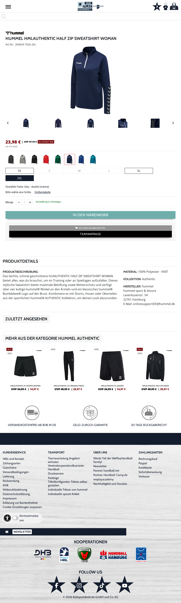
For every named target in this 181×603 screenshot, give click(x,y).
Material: (130, 271)
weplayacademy (103, 479)
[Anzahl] (24, 202)
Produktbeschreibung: (20, 271)
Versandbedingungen (16, 472)
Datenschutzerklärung (16, 494)
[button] (8, 6)
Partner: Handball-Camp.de (110, 475)
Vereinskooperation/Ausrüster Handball (66, 467)
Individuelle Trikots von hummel (67, 489)
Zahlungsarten (11, 463)
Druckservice (56, 473)
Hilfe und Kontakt (13, 459)
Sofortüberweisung (150, 472)
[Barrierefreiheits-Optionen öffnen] (7, 518)
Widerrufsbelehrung (15, 489)
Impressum (10, 498)
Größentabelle (43, 192)
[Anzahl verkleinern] (19, 202)
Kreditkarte (145, 467)
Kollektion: (132, 279)
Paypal (143, 463)
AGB (5, 485)
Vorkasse (144, 476)
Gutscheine (9, 467)
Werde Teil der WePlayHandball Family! (113, 460)
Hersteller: (132, 286)
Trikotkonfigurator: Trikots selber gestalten (67, 483)
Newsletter (100, 466)
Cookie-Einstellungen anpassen (22, 507)
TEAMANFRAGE (90, 234)
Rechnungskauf (148, 459)
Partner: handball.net (106, 470)
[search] (90, 16)
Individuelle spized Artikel (63, 494)
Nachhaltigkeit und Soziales (110, 483)
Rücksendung (11, 481)
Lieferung (8, 476)
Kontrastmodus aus (29, 518)
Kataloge (53, 478)
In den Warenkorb (90, 215)
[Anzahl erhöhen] (30, 202)
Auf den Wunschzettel (90, 228)
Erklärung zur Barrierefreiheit (20, 503)
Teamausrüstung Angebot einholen (64, 460)
